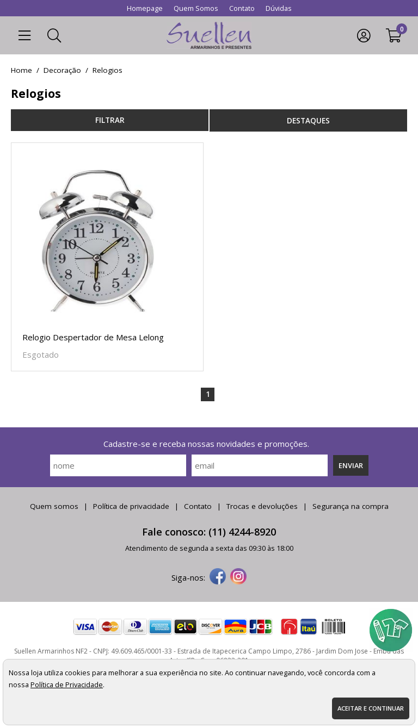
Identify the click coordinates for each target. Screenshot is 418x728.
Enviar (351, 465)
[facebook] (218, 577)
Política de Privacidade (66, 684)
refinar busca (109, 120)
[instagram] (238, 577)
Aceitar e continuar (370, 708)
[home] (209, 35)
